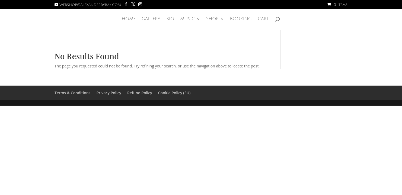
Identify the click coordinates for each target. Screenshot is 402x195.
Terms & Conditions (72, 92)
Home (128, 19)
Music (187, 19)
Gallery (151, 19)
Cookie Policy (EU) (174, 92)
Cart (263, 19)
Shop (212, 19)
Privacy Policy (108, 92)
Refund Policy (139, 92)
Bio (170, 19)
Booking (241, 19)
